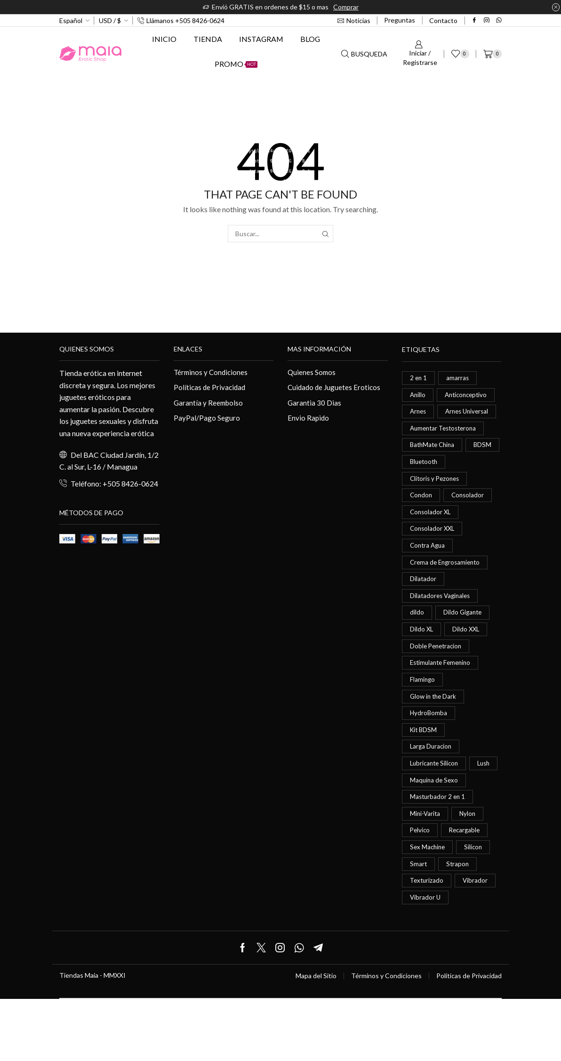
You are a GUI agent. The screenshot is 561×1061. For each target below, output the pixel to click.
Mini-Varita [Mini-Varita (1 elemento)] (425, 871)
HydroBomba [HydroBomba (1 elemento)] (429, 747)
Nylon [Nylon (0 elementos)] (469, 871)
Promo (236, 63)
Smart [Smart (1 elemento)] (418, 923)
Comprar (346, 7)
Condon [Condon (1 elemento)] (421, 519)
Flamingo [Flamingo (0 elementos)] (423, 712)
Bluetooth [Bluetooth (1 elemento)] (463, 483)
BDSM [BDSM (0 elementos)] (419, 483)
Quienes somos (86, 349)
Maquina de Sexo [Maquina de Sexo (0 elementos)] (435, 835)
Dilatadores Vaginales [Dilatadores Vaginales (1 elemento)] (441, 624)
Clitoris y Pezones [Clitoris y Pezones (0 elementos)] (436, 501)
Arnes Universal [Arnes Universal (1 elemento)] (433, 431)
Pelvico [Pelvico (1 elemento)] (420, 888)
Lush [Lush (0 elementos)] (417, 818)
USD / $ (110, 20)
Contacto (443, 20)
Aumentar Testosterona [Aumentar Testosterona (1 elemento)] (446, 449)
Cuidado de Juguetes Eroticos (335, 387)
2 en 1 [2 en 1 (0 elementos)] (419, 378)
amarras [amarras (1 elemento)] (458, 378)
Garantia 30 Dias (315, 403)
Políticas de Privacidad (211, 387)
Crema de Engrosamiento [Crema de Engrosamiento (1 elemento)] (447, 589)
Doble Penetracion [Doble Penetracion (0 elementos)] (437, 677)
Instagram (261, 38)
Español (70, 20)
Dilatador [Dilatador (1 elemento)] (423, 607)
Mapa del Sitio (316, 1038)
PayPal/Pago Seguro (207, 419)
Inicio (164, 38)
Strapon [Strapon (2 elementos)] (458, 923)
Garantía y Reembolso (209, 403)
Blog (310, 38)
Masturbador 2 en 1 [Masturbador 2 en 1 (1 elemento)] (438, 853)
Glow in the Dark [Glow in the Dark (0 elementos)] (434, 730)
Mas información (319, 349)
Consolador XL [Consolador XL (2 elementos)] (431, 536)
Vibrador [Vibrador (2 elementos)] (477, 941)
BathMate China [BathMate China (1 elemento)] (434, 466)
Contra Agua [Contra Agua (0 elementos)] (429, 571)
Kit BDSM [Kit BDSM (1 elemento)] (424, 765)
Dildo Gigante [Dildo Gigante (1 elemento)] (463, 642)
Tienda (207, 38)
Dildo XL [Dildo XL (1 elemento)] (422, 659)
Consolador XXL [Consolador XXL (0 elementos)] (433, 554)
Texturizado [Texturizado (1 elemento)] (427, 941)
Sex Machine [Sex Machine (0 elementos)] (428, 906)
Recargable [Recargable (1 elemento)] (466, 888)
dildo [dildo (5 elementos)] (417, 642)
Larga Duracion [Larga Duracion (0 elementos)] (432, 783)
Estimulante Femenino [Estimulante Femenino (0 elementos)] (442, 695)
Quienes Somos (312, 371)
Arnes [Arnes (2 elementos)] (419, 413)
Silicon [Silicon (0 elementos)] (475, 906)
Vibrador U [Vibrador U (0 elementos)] (425, 959)
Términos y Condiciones (212, 371)
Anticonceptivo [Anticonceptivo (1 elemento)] (468, 395)
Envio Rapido (309, 419)
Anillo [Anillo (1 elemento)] (418, 395)
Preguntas (399, 20)
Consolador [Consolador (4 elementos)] (470, 519)
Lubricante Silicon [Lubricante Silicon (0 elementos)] (436, 800)
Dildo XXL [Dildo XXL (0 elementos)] (467, 659)
